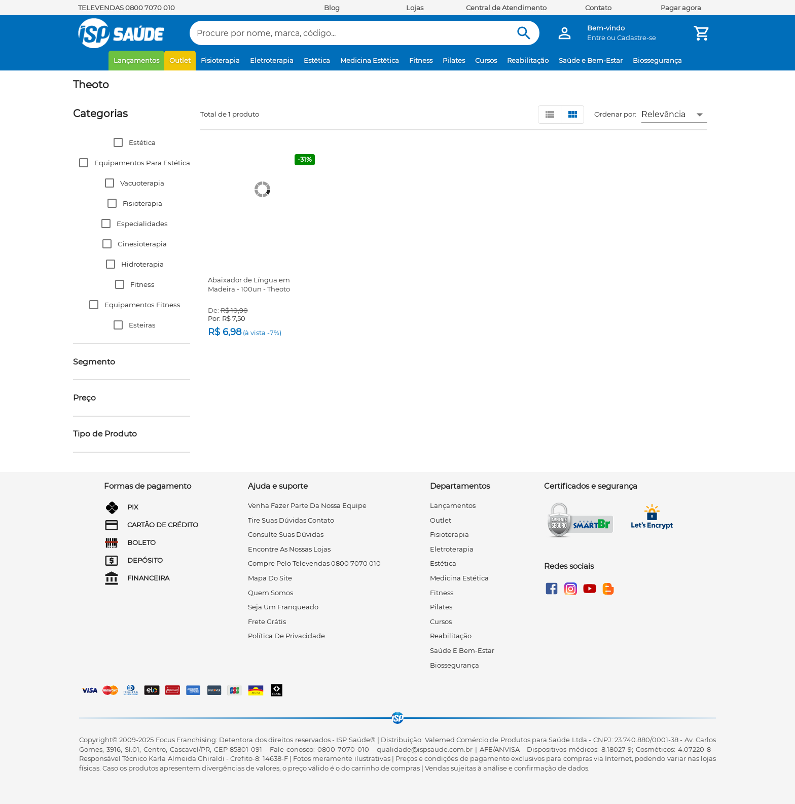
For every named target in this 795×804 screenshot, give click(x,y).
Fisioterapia (220, 60)
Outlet (180, 60)
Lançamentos (136, 60)
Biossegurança (657, 60)
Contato (598, 8)
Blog (332, 8)
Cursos (486, 60)
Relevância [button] (663, 114)
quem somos (270, 593)
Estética (317, 60)
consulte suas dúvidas (285, 534)
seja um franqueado (283, 607)
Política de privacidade (286, 636)
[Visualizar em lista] (549, 114)
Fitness (420, 60)
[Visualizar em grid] (572, 114)
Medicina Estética (369, 60)
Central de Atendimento (506, 8)
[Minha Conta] (565, 33)
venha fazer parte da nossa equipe (307, 505)
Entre (596, 37)
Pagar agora (681, 8)
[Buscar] (524, 33)
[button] (131, 142)
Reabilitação (528, 60)
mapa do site (270, 578)
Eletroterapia (272, 60)
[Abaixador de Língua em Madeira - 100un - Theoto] (262, 189)
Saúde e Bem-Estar (591, 60)
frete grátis (267, 621)
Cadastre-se (636, 37)
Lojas (414, 8)
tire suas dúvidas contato (291, 520)
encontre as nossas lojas (289, 549)
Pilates (454, 60)
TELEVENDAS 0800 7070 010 (126, 8)
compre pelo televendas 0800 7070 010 (314, 563)
